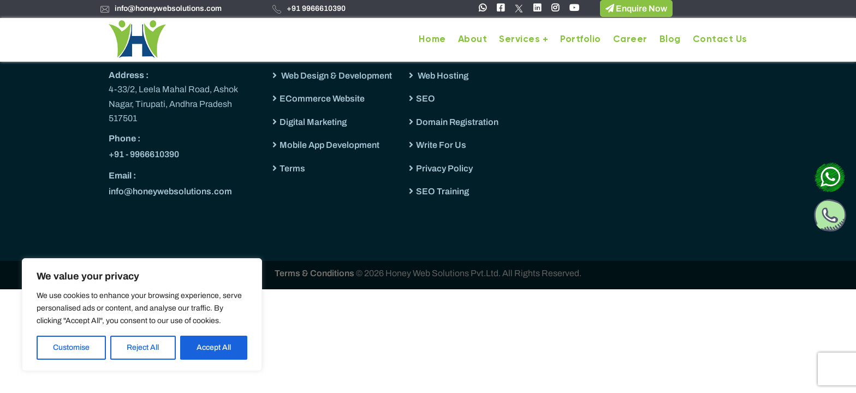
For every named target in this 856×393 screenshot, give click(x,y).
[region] (142, 314)
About (473, 39)
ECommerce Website (322, 98)
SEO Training (442, 191)
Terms (292, 168)
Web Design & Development (336, 75)
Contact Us (720, 39)
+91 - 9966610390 (144, 154)
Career (630, 39)
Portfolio (580, 39)
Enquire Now (636, 8)
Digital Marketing (313, 122)
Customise (71, 347)
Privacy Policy (444, 168)
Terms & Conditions (315, 273)
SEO (425, 98)
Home (432, 39)
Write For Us (441, 145)
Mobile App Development (329, 145)
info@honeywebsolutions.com (168, 8)
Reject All (143, 347)
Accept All (214, 347)
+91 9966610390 (316, 8)
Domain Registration (457, 122)
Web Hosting (442, 75)
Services (519, 39)
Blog (670, 39)
